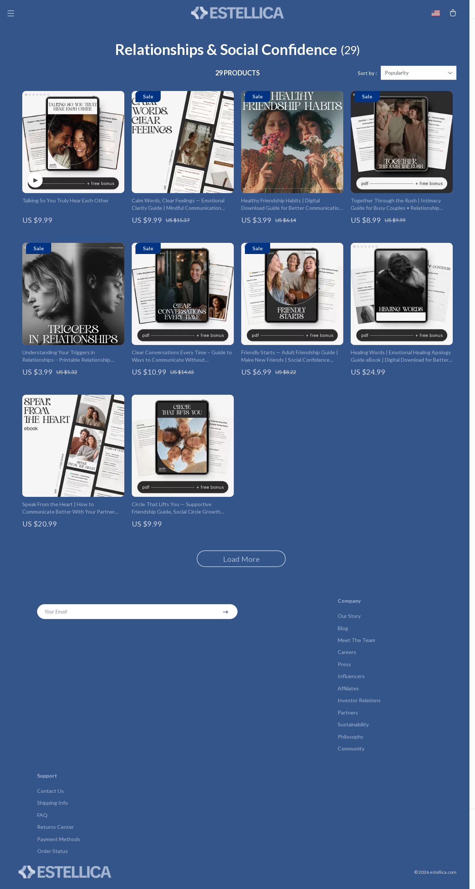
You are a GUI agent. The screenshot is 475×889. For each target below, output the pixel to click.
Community (351, 755)
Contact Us (50, 797)
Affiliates (348, 693)
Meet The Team (356, 644)
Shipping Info (52, 809)
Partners (348, 718)
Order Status (52, 858)
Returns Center (55, 834)
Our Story (349, 620)
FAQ (42, 821)
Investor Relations (359, 706)
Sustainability (353, 730)
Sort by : (367, 77)
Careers (347, 657)
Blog (343, 632)
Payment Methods (58, 846)
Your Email (56, 615)
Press (344, 669)
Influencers (351, 681)
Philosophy (350, 742)
